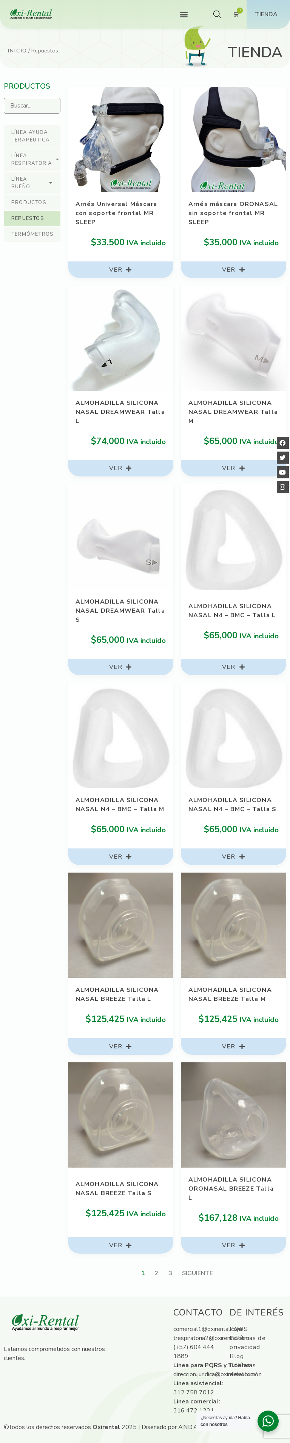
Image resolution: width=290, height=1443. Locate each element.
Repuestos (27, 218)
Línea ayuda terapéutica (30, 136)
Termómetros (32, 234)
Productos (28, 202)
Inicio (17, 50)
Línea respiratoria (35, 159)
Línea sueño (32, 183)
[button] (183, 14)
